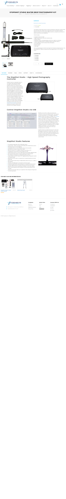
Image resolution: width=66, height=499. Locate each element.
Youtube (52, 210)
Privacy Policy (30, 208)
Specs (20, 72)
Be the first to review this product (40, 23)
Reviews (10, 72)
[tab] (4, 73)
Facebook (53, 204)
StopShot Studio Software (11, 102)
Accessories (39, 72)
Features (4, 72)
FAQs (15, 72)
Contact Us (30, 205)
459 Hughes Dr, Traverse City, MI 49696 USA (15, 206)
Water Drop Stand (21, 190)
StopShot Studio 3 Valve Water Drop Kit (6, 191)
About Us (30, 204)
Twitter (52, 207)
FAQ (40, 205)
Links (40, 207)
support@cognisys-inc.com (13, 208)
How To (32, 72)
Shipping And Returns (32, 207)
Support (26, 72)
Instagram (53, 205)
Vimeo (52, 208)
